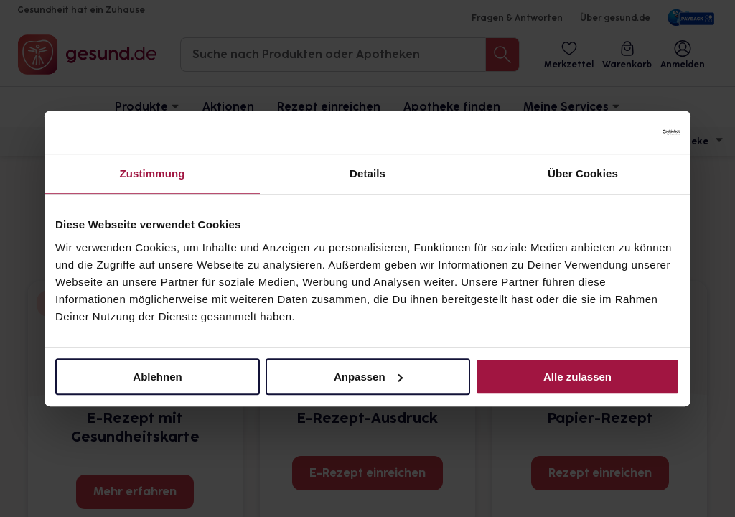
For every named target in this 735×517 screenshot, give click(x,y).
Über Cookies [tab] (583, 173)
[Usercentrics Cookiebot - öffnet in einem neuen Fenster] (617, 132)
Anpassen (368, 377)
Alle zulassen (577, 377)
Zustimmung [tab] (152, 173)
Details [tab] (367, 173)
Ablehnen (157, 377)
